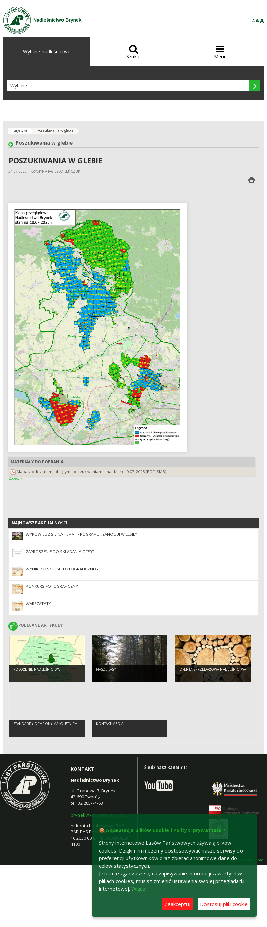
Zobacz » (15, 478)
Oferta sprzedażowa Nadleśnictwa (212, 669)
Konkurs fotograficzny (52, 586)
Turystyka (19, 130)
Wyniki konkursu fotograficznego (64, 568)
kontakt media (109, 723)
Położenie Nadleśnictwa (36, 669)
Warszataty (38, 603)
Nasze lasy (106, 669)
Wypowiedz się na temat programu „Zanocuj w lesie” (81, 534)
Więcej (139, 888)
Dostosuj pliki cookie (224, 903)
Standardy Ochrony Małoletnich (45, 723)
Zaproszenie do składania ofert (60, 551)
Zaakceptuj (177, 903)
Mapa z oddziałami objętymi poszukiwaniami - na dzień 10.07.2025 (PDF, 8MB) (91, 471)
